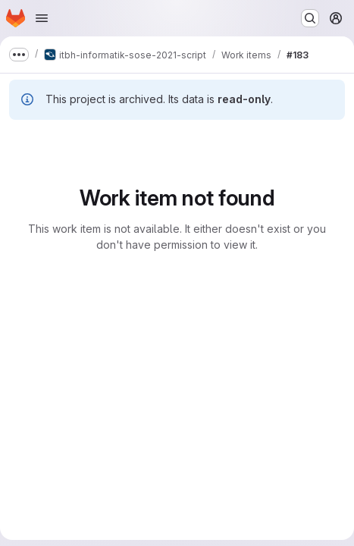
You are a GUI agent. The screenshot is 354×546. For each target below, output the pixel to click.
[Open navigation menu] (42, 18)
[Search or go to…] (310, 18)
